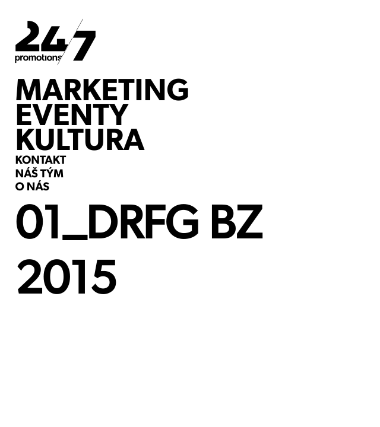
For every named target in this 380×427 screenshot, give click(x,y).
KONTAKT (40, 161)
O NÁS (32, 187)
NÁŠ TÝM (39, 174)
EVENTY (72, 114)
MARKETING (102, 89)
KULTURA (80, 139)
